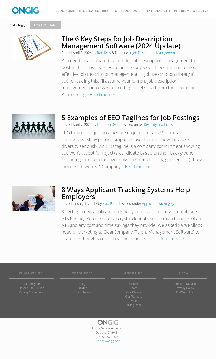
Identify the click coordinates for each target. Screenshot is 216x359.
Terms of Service (185, 284)
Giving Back (134, 305)
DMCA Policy (185, 292)
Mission (134, 284)
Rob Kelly (104, 52)
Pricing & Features (31, 292)
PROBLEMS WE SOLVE (192, 12)
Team (133, 288)
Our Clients (133, 292)
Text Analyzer (31, 284)
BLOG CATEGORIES (95, 12)
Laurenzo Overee (110, 124)
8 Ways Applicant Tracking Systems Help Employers (126, 193)
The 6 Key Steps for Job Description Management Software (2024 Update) (121, 42)
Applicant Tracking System (161, 203)
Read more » (102, 94)
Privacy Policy (185, 288)
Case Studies (82, 292)
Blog (82, 284)
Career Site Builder (31, 288)
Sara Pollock (112, 203)
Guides (82, 288)
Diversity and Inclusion (160, 124)
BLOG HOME (65, 11)
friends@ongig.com (108, 341)
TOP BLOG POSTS (128, 12)
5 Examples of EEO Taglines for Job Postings (131, 117)
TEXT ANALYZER (157, 11)
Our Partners (133, 296)
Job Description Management (154, 52)
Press (133, 300)
